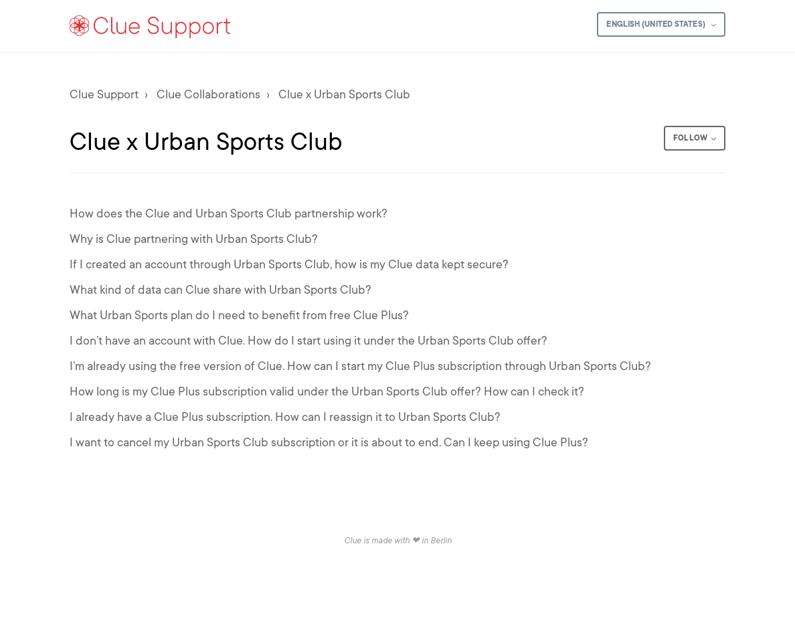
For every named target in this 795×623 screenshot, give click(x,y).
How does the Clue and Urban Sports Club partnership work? (228, 213)
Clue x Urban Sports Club (344, 94)
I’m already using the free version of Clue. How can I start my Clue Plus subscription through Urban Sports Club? (360, 366)
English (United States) (656, 24)
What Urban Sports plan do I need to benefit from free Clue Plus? (239, 315)
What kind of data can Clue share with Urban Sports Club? (220, 290)
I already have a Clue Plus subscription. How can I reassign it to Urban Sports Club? (285, 417)
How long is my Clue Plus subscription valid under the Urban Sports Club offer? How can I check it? (327, 391)
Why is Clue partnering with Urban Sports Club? (194, 239)
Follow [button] (690, 137)
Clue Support (104, 94)
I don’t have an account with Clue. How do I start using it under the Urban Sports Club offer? (308, 341)
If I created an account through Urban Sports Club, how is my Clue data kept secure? (289, 264)
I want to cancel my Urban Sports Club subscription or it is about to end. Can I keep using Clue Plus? (329, 442)
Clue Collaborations (208, 94)
